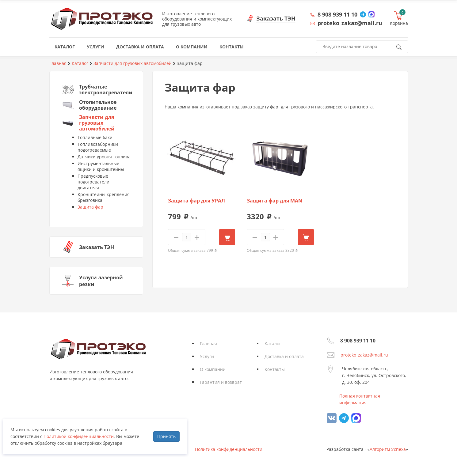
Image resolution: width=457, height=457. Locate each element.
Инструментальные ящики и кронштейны (101, 166)
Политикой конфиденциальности (79, 436)
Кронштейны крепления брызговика (104, 197)
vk (332, 418)
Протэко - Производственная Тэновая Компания (101, 18)
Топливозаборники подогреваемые (98, 147)
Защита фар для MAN (274, 201)
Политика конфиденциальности (228, 449)
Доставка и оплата (284, 356)
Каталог (273, 343)
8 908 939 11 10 (337, 14)
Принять (166, 436)
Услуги (207, 356)
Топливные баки (95, 137)
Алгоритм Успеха (388, 449)
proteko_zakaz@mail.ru (364, 355)
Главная (208, 343)
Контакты (275, 369)
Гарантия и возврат (221, 382)
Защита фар (90, 207)
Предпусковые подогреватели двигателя (93, 182)
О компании (213, 369)
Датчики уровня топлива (104, 157)
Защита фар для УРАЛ (196, 201)
